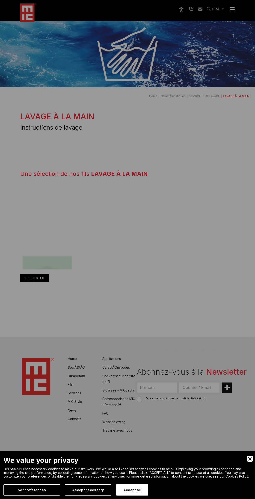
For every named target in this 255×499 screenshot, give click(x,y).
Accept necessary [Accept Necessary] (88, 490)
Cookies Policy (236, 476)
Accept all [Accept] (132, 490)
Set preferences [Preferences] (32, 490)
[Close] (250, 459)
